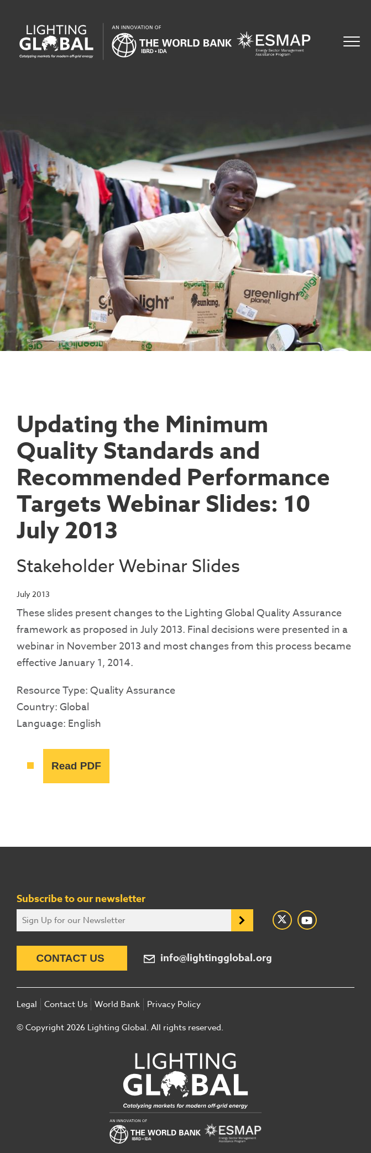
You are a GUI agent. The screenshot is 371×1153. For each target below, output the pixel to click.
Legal (27, 1004)
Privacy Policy (174, 1004)
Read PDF (76, 766)
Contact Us (70, 958)
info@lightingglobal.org (216, 958)
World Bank (117, 1004)
